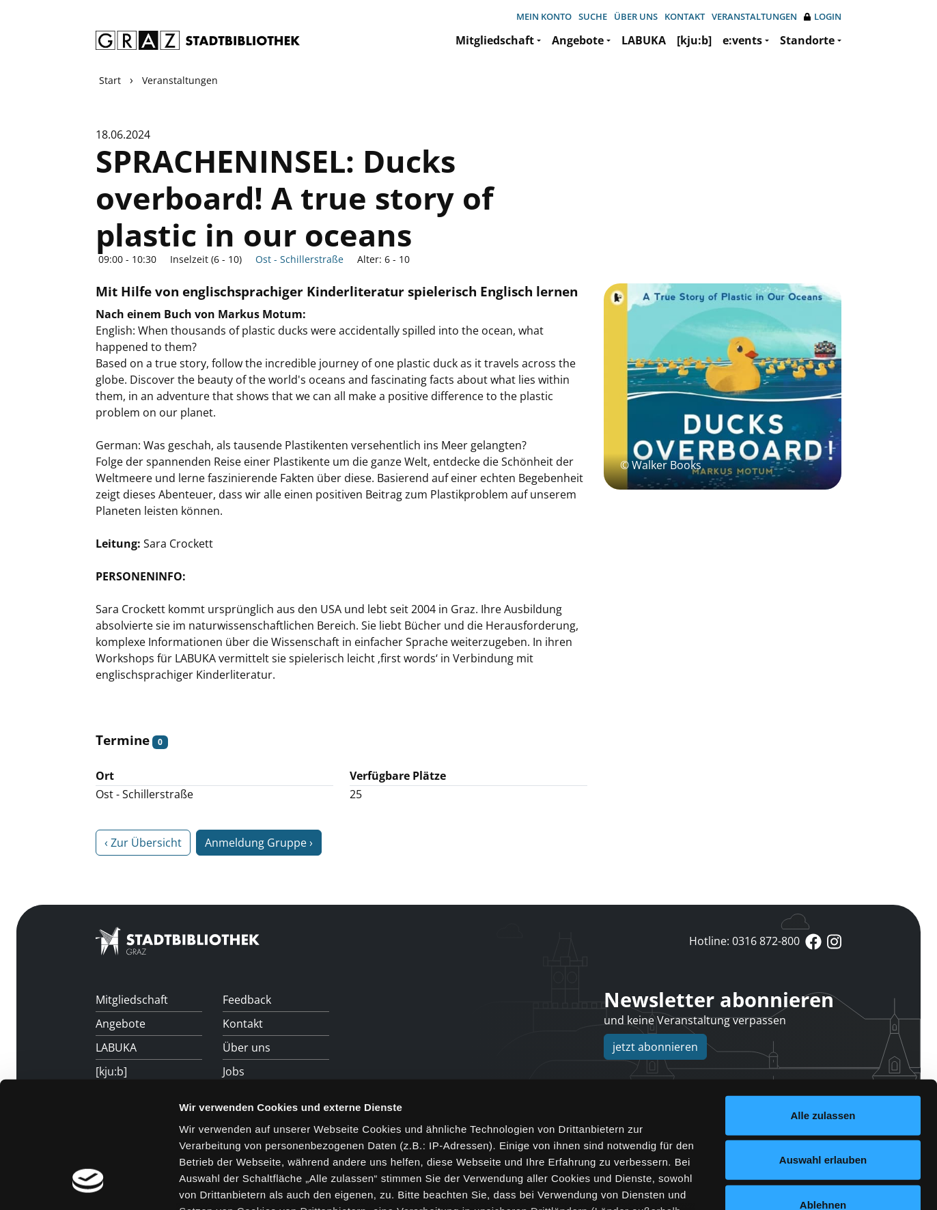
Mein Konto (544, 16)
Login (822, 16)
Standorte (807, 40)
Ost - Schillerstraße (299, 259)
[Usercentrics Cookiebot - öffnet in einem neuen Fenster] (88, 1183)
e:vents (742, 40)
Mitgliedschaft (495, 40)
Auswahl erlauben (823, 1046)
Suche (592, 16)
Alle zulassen (822, 1001)
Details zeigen (726, 1183)
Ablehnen (823, 1091)
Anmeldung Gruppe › (259, 842)
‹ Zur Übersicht (143, 842)
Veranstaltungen (754, 16)
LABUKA (643, 40)
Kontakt (685, 16)
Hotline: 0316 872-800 (744, 940)
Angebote (578, 40)
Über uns (636, 16)
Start (110, 80)
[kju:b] (694, 40)
